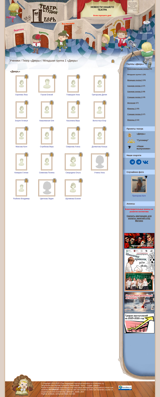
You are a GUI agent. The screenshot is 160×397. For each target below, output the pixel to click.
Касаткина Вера (73, 121)
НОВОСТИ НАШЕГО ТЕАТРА (102, 8)
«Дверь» (141, 134)
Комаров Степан (21, 173)
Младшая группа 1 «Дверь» (60, 60)
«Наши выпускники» (143, 147)
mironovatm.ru (83, 390)
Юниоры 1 (131, 108)
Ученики (15, 60)
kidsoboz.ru (98, 383)
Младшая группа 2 (134, 80)
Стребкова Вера (47, 147)
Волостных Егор (99, 121)
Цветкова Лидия (46, 199)
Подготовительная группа (138, 69)
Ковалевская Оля (46, 121)
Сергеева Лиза (21, 95)
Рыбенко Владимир (21, 199)
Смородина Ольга (73, 173)
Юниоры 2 (131, 120)
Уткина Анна (99, 173)
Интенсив (131, 103)
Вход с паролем (146, 33)
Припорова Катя (139, 196)
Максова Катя (21, 147)
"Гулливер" (142, 140)
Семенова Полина (46, 173)
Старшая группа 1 (134, 97)
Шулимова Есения (73, 199)
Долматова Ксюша (99, 147)
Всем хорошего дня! (102, 15)
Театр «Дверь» (31, 60)
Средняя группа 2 (134, 91)
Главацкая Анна (73, 95)
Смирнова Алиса (73, 147)
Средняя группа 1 (134, 86)
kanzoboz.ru (87, 383)
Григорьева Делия (99, 95)
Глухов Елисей (47, 95)
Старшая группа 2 (134, 114)
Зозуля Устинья (21, 121)
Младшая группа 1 (134, 74)
